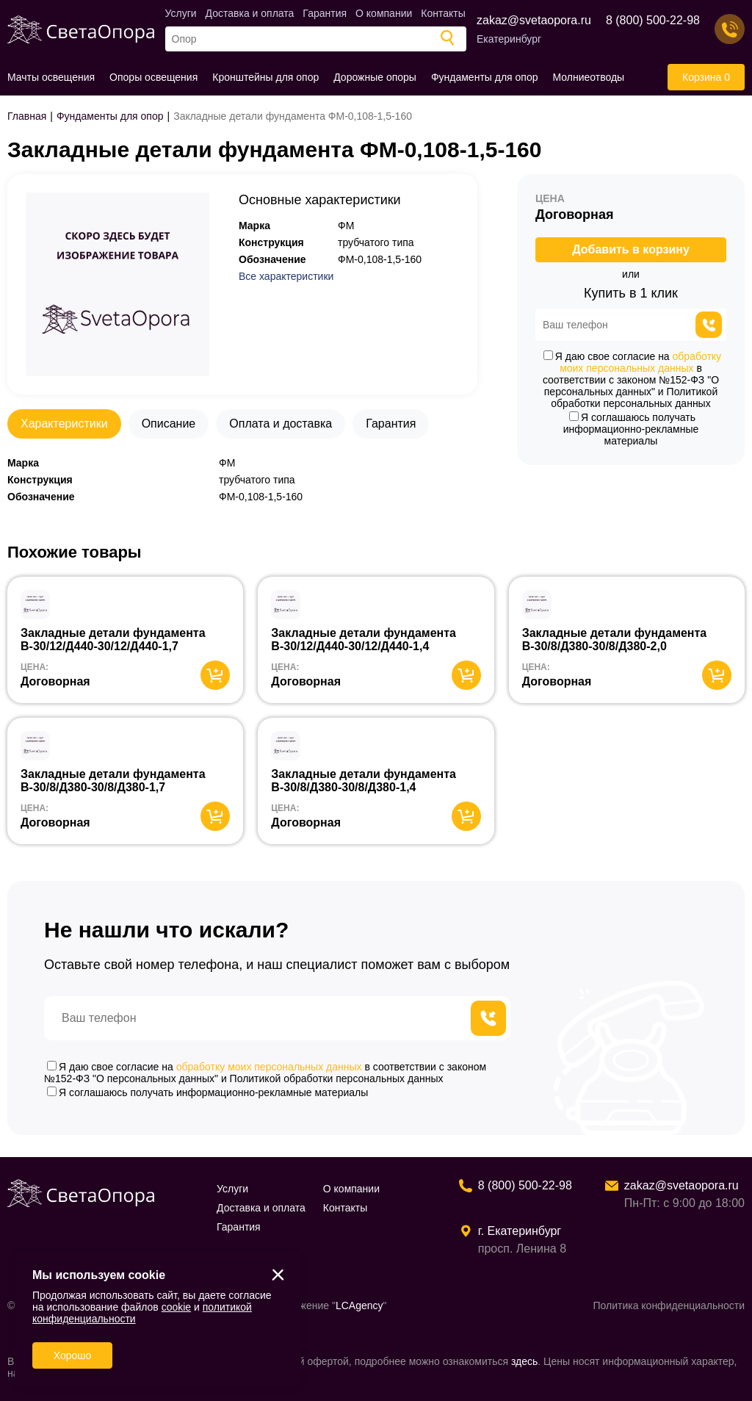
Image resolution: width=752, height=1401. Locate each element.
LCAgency (359, 1305)
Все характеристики (286, 276)
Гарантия (325, 13)
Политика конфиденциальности (669, 1305)
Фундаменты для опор (484, 77)
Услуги (181, 13)
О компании (383, 13)
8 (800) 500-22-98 (653, 20)
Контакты (443, 13)
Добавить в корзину (631, 249)
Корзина (706, 77)
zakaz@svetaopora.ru (534, 20)
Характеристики (64, 423)
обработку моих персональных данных (640, 362)
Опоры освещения (153, 77)
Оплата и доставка (280, 423)
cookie (176, 1307)
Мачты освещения (51, 77)
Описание (169, 423)
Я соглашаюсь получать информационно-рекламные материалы (631, 429)
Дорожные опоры (374, 77)
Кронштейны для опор (265, 77)
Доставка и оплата (250, 13)
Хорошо (73, 1355)
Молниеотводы (589, 77)
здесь (524, 1361)
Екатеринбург (509, 39)
